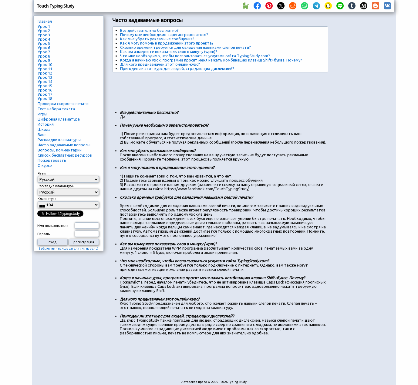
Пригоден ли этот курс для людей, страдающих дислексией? (177, 68)
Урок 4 (44, 39)
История (46, 124)
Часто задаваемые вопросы (64, 145)
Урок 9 (44, 60)
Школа (44, 129)
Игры (42, 114)
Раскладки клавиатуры (59, 140)
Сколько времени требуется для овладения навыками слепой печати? (185, 47)
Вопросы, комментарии (60, 150)
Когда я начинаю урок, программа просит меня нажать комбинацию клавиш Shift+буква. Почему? (211, 60)
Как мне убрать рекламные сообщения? (157, 39)
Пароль (43, 234)
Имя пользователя (52, 225)
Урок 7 (44, 52)
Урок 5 (44, 43)
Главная (45, 21)
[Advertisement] (222, 89)
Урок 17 (45, 94)
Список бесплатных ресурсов (65, 155)
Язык (42, 173)
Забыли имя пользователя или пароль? (68, 248)
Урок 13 (45, 77)
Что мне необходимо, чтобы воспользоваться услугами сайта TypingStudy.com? (195, 56)
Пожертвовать (52, 160)
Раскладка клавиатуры (56, 186)
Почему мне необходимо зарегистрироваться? (164, 34)
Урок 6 (44, 47)
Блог (42, 134)
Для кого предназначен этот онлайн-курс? (160, 64)
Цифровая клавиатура (59, 119)
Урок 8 (44, 56)
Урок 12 (45, 73)
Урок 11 (45, 69)
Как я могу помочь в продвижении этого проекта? (167, 43)
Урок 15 (45, 86)
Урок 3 (44, 35)
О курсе (45, 165)
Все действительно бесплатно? (149, 30)
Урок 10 (45, 64)
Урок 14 (45, 81)
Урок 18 (45, 98)
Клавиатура (47, 199)
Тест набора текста (56, 109)
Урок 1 (44, 26)
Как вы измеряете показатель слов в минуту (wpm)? (168, 51)
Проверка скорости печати (63, 103)
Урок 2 (44, 30)
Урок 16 (45, 90)
